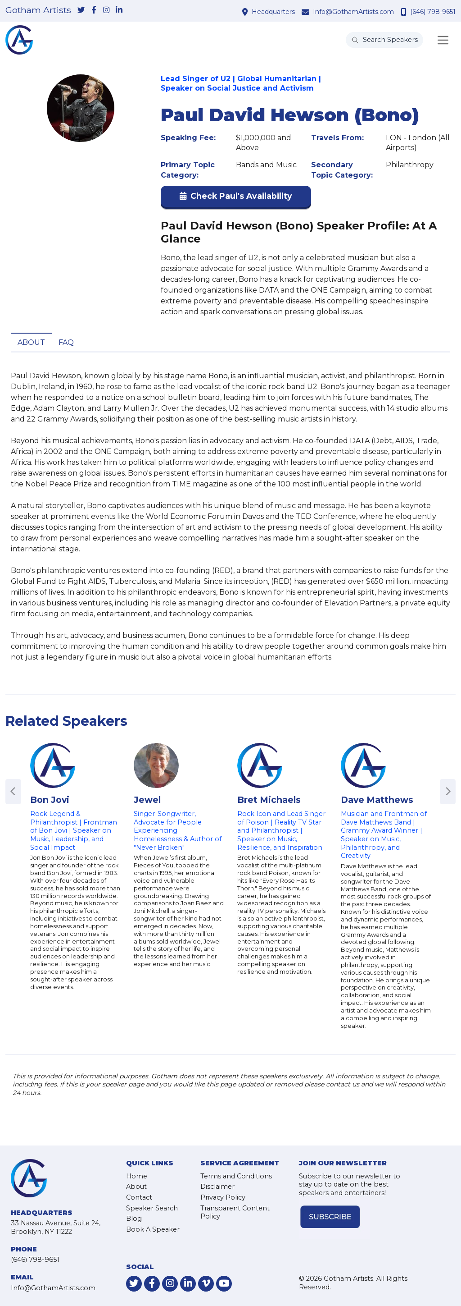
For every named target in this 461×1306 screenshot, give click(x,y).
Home (136, 1176)
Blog (134, 1218)
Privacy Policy (222, 1197)
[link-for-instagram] (106, 10)
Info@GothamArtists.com (353, 12)
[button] (236, 198)
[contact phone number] (405, 11)
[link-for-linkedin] (119, 10)
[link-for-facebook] (93, 10)
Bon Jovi (49, 799)
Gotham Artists (38, 10)
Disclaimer (217, 1186)
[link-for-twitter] (81, 10)
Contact (139, 1197)
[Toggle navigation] (443, 40)
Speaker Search (152, 1208)
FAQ (66, 342)
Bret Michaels (269, 799)
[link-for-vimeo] (206, 1284)
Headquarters (273, 12)
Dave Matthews (377, 799)
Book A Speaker (153, 1229)
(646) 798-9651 (433, 12)
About (31, 342)
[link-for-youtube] (224, 1284)
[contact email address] (307, 11)
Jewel (147, 799)
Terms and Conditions (236, 1176)
